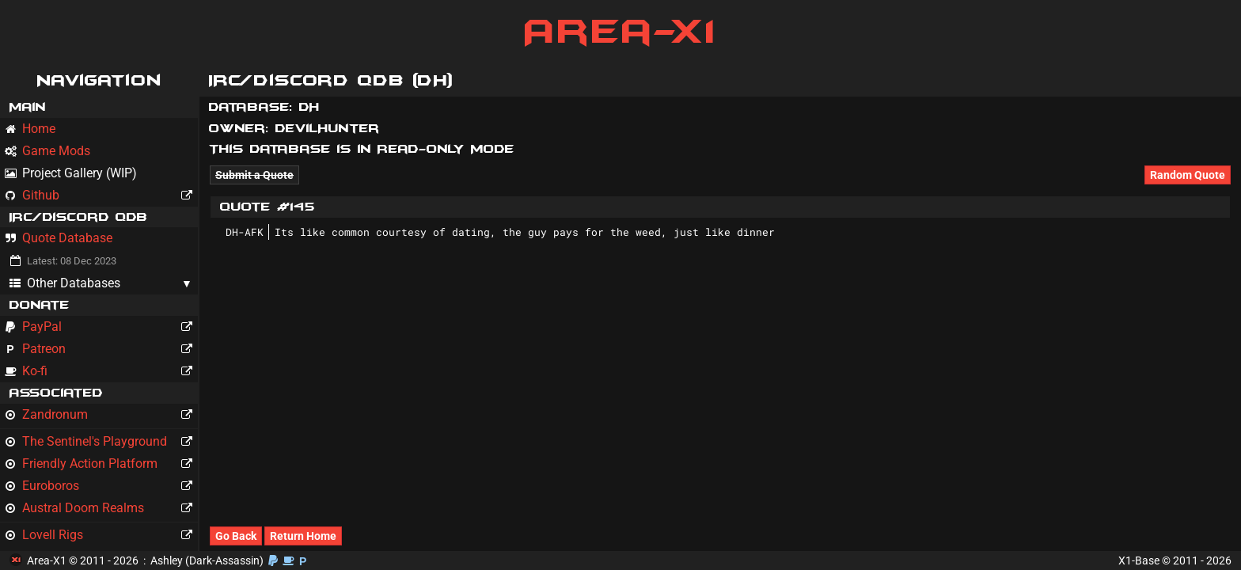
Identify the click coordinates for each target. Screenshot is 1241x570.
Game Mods (47, 150)
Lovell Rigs (101, 535)
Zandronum (101, 415)
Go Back (235, 536)
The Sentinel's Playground (101, 442)
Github (101, 195)
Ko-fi (101, 371)
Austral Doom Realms (101, 508)
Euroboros (101, 486)
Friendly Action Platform (101, 464)
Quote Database (58, 237)
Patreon (101, 349)
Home (30, 128)
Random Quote (1187, 175)
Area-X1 (621, 32)
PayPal (101, 327)
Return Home (303, 536)
